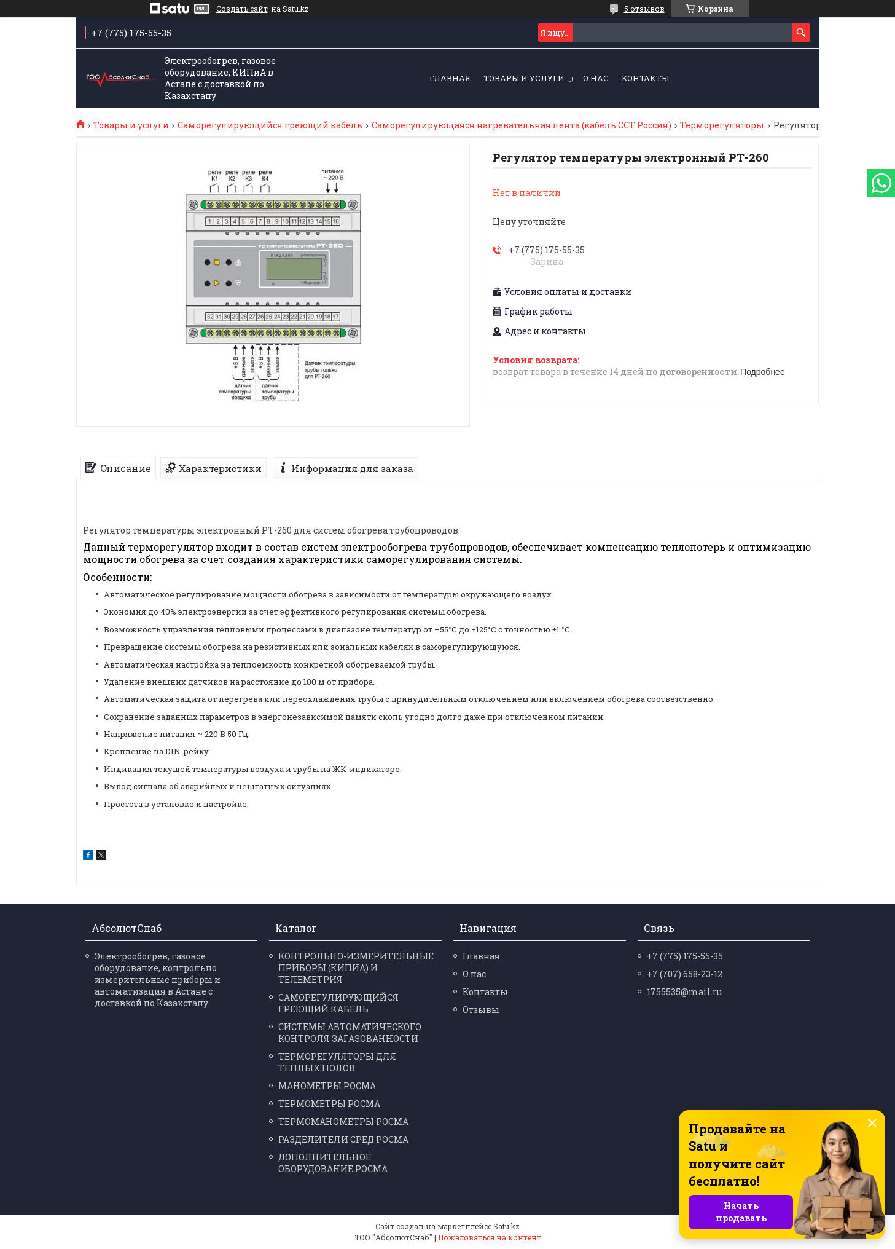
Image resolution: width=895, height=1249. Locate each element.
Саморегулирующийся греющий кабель (270, 125)
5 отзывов (644, 9)
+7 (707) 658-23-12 (684, 974)
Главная (450, 78)
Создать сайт (242, 8)
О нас (596, 78)
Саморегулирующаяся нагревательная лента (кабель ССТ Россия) (521, 125)
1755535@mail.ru (684, 992)
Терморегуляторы (722, 125)
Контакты (645, 78)
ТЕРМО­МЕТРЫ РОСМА (329, 1103)
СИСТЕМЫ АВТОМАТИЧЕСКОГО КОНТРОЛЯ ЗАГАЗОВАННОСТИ (349, 1032)
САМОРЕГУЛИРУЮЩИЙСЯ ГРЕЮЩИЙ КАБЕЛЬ (338, 1003)
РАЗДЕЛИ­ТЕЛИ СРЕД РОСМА (343, 1139)
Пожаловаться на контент (489, 1237)
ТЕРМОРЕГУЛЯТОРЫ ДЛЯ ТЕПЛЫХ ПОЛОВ (337, 1062)
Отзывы (481, 1009)
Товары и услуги (524, 78)
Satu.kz (506, 1226)
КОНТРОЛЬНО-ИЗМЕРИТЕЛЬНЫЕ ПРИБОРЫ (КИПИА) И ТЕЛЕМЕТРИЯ (356, 967)
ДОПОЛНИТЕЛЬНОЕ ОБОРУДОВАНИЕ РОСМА (333, 1163)
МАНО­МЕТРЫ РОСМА (327, 1086)
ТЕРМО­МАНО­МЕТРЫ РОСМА (343, 1121)
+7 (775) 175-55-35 (685, 956)
